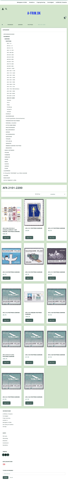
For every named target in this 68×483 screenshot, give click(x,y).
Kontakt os (31, 2)
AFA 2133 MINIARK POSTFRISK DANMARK (33, 313)
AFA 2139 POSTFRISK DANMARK (33, 355)
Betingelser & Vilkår (22, 2)
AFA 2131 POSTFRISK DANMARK (56, 272)
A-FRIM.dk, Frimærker (61, 2)
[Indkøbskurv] (65, 18)
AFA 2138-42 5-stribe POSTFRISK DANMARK (8, 355)
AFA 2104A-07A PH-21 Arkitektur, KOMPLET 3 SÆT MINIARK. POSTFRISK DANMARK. (11, 229)
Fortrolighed (50, 2)
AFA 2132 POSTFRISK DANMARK (11, 312)
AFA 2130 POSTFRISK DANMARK (33, 272)
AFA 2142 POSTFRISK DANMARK (33, 397)
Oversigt (4, 426)
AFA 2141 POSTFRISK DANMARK (11, 397)
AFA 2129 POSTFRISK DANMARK (11, 272)
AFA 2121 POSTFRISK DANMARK (33, 228)
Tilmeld (5, 477)
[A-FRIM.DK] (34, 13)
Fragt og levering (41, 2)
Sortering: (37, 194)
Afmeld (11, 477)
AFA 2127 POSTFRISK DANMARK (56, 228)
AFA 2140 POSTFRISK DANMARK (56, 355)
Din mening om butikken (8, 424)
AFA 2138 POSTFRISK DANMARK (56, 312)
